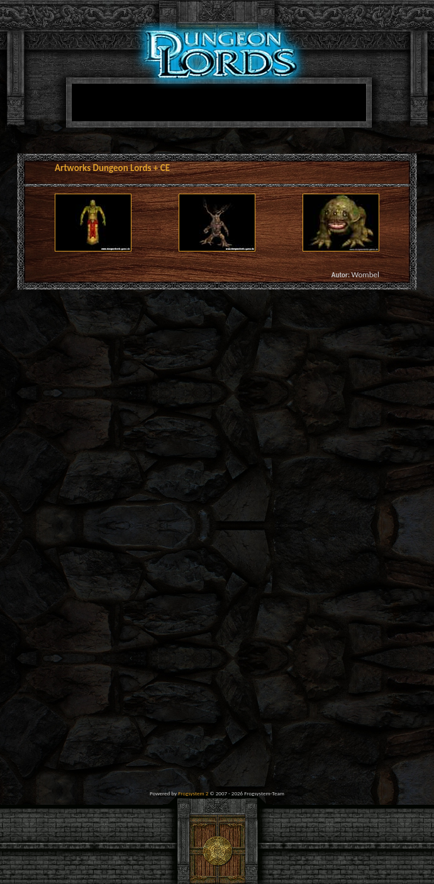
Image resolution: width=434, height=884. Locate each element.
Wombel (365, 274)
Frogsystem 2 (193, 793)
